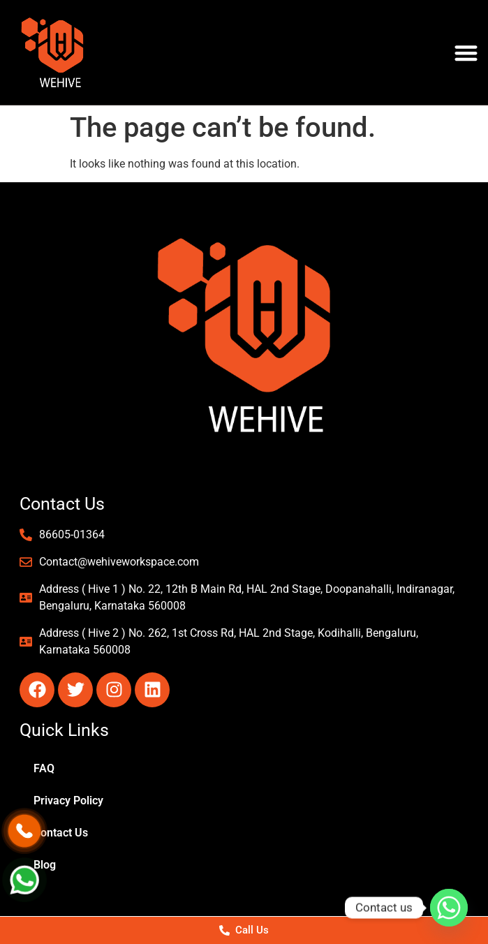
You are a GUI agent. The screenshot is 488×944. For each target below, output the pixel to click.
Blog (45, 864)
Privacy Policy (68, 800)
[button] (466, 52)
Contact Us (61, 832)
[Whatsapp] (449, 908)
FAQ (44, 768)
